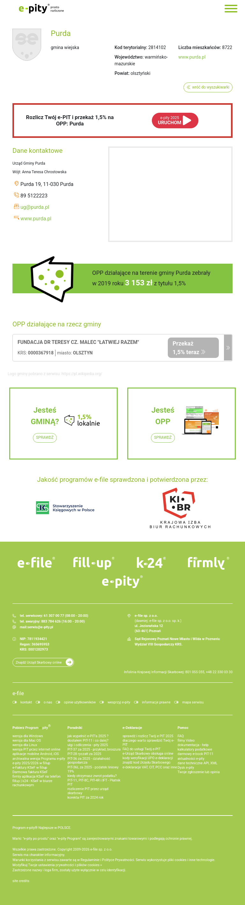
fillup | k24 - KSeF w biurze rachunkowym (32, 783)
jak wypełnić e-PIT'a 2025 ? (88, 736)
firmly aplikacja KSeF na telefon (36, 776)
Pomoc (183, 728)
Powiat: (122, 73)
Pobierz (31, 727)
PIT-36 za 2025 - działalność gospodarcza (89, 761)
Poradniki (75, 728)
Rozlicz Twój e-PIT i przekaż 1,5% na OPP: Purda (70, 120)
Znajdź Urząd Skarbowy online (39, 662)
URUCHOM (169, 120)
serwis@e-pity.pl (40, 627)
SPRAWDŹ (45, 437)
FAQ (181, 736)
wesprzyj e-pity (119, 702)
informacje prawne (156, 702)
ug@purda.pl (34, 207)
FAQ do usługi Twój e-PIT (141, 749)
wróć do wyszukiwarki (210, 87)
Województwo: (129, 57)
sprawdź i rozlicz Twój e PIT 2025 (147, 736)
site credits (20, 881)
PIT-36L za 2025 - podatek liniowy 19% (93, 769)
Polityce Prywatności (118, 860)
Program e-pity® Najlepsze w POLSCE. (41, 828)
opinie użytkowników (80, 702)
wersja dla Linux (24, 745)
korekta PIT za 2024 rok (86, 797)
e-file (18, 693)
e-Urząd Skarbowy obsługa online (147, 754)
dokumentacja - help (193, 745)
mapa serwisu (193, 702)
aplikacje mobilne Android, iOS (35, 754)
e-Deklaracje (132, 728)
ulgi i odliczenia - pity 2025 (88, 745)
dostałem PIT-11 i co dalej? (88, 740)
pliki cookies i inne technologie (190, 860)
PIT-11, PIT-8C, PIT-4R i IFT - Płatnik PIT (94, 782)
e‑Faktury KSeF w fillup (29, 768)
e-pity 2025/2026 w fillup (31, 763)
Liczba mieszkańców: (199, 47)
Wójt (16, 172)
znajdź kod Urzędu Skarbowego (146, 762)
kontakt (26, 702)
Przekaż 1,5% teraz (186, 347)
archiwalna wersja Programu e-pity (38, 759)
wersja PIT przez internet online (36, 749)
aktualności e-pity (191, 759)
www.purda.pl (191, 57)
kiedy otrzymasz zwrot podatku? (92, 776)
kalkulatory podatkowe (195, 749)
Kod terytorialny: (131, 47)
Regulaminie (90, 860)
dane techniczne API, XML (198, 763)
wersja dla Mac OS (26, 740)
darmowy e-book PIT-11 (195, 754)
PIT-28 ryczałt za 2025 (84, 754)
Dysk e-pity (186, 768)
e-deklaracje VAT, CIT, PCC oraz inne (149, 767)
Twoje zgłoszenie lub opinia (199, 772)
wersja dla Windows (27, 736)
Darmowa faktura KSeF (30, 772)
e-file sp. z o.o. (101, 849)
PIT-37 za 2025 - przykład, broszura (94, 749)
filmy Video (186, 740)
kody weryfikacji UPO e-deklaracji (147, 758)
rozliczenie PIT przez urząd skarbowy (88, 791)
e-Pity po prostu (41, 8)
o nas (48, 702)
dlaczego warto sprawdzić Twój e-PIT (148, 742)
